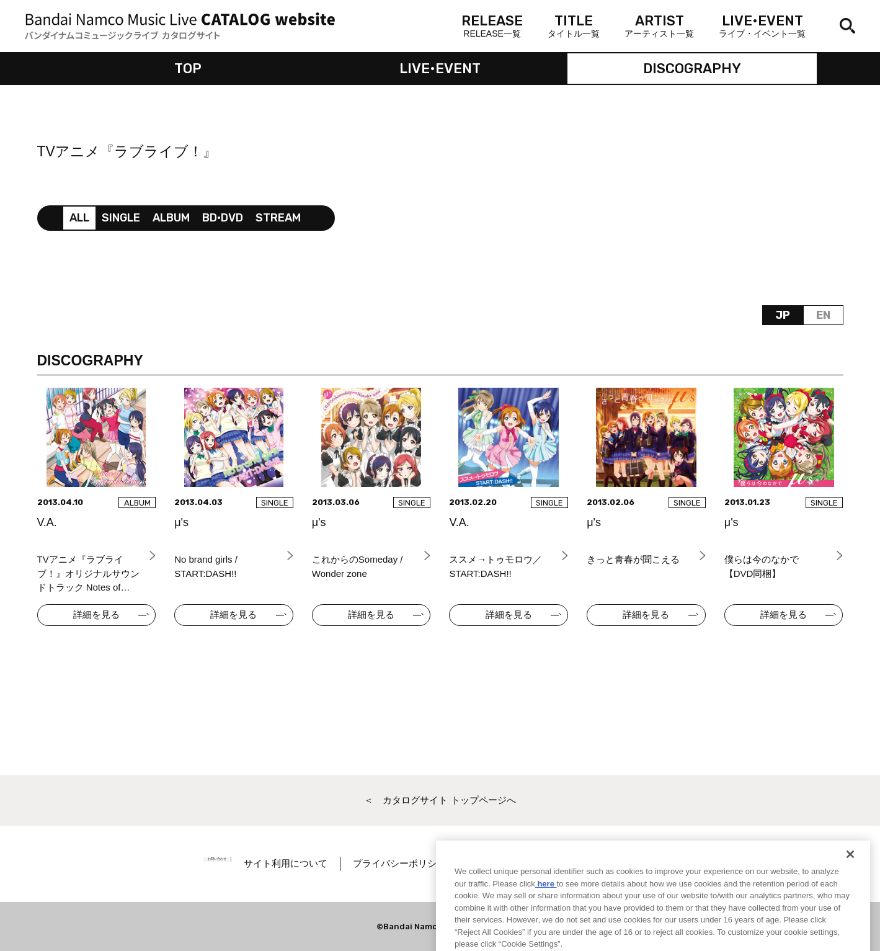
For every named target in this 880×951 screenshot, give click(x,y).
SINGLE (121, 218)
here (546, 906)
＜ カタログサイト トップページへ (439, 800)
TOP (188, 68)
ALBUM (171, 218)
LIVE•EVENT (440, 68)
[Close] (850, 877)
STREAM (278, 218)
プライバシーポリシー (426, 863)
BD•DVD (222, 218)
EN (823, 315)
